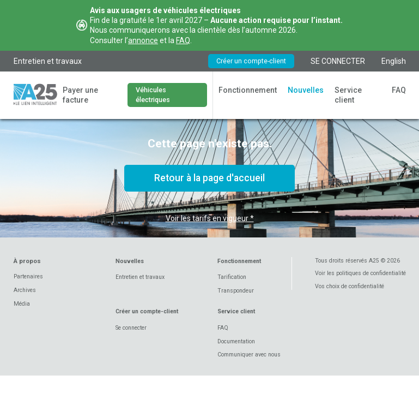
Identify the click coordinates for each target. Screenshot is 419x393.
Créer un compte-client (251, 61)
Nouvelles (306, 90)
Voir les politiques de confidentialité (360, 273)
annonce (143, 40)
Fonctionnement (247, 90)
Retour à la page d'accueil (209, 177)
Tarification (231, 277)
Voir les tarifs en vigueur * (210, 218)
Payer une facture (80, 95)
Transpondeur (235, 290)
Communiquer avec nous (249, 354)
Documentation (236, 341)
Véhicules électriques (153, 95)
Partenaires (28, 276)
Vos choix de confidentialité (349, 286)
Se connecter (131, 327)
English (393, 61)
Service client (348, 95)
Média (22, 303)
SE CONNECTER (338, 61)
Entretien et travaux (48, 61)
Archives (25, 290)
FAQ (183, 40)
